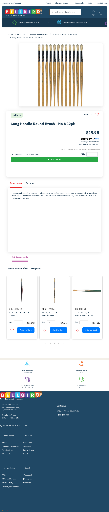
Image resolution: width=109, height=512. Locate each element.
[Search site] (82, 12)
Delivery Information (10, 487)
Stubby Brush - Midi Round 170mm (21, 314)
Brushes (73, 34)
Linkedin (27, 483)
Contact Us (27, 446)
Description (16, 183)
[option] (22, 308)
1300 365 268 (101, 3)
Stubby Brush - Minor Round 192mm (51, 314)
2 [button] (50, 343)
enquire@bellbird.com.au (68, 411)
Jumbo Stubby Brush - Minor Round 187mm (84, 314)
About (48, 3)
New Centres (7, 450)
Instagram (27, 479)
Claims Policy (7, 483)
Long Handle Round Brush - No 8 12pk (27, 38)
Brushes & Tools (59, 34)
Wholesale (79, 3)
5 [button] (63, 343)
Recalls (26, 454)
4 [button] (58, 343)
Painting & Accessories (39, 34)
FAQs (90, 3)
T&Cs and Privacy (9, 479)
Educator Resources (63, 3)
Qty (83, 154)
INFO (90, 139)
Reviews (30, 183)
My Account (27, 442)
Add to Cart (54, 159)
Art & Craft (21, 34)
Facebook (27, 475)
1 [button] (46, 343)
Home (10, 34)
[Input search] (65, 12)
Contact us (61, 406)
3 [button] (54, 343)
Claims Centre (28, 450)
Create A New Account (11, 3)
